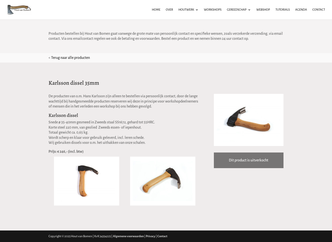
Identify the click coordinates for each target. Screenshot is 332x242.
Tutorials (282, 9)
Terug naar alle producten (70, 58)
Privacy (150, 236)
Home (156, 9)
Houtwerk (186, 9)
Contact (318, 9)
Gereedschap (236, 9)
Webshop (263, 9)
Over (169, 9)
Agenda (301, 9)
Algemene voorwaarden (128, 236)
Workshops (212, 9)
